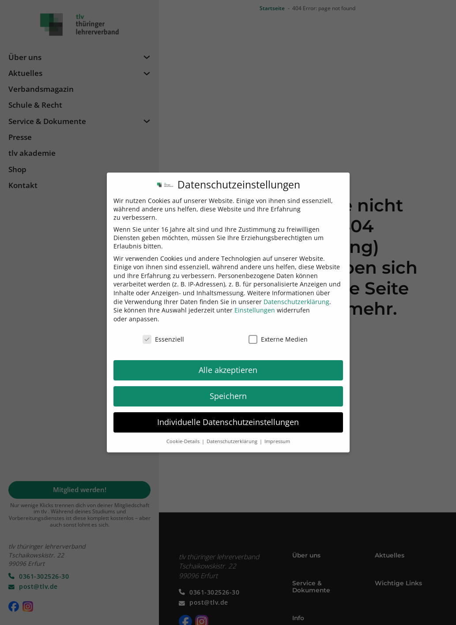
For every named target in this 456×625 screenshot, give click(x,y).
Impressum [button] (277, 435)
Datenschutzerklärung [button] (233, 435)
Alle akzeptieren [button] (228, 363)
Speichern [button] (228, 389)
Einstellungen (254, 303)
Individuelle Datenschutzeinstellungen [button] (228, 415)
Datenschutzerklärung (296, 294)
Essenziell (163, 332)
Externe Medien (278, 332)
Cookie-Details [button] (183, 435)
